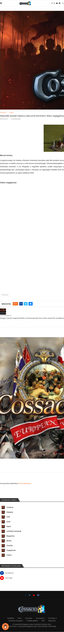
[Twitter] (54, 3)
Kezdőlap (10, 618)
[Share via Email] (31, 304)
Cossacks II (40, 618)
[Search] (63, 3)
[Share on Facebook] (21, 304)
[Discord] (59, 3)
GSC (43, 621)
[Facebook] (25, 595)
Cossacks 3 (52, 618)
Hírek (19, 618)
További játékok (32, 621)
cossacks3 (4, 295)
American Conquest (16, 621)
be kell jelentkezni (24, 484)
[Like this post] (16, 304)
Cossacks (28, 618)
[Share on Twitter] (26, 304)
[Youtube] (57, 3)
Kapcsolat (52, 621)
